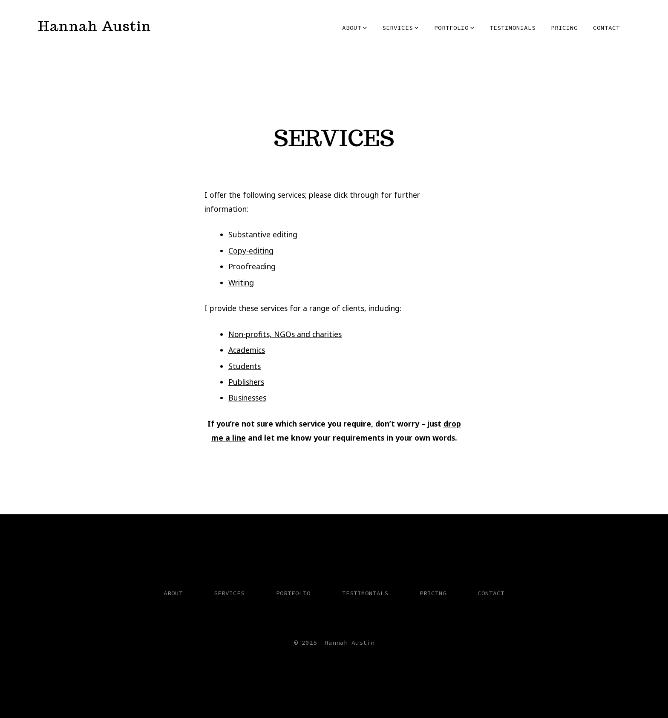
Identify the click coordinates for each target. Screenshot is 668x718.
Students (244, 366)
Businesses (247, 397)
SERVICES (400, 28)
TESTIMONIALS (512, 28)
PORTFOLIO (454, 28)
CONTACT (606, 28)
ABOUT (354, 28)
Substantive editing (262, 234)
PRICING (564, 28)
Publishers (246, 382)
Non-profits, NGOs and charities (285, 334)
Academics (246, 350)
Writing (241, 282)
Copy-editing (251, 250)
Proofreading (252, 266)
